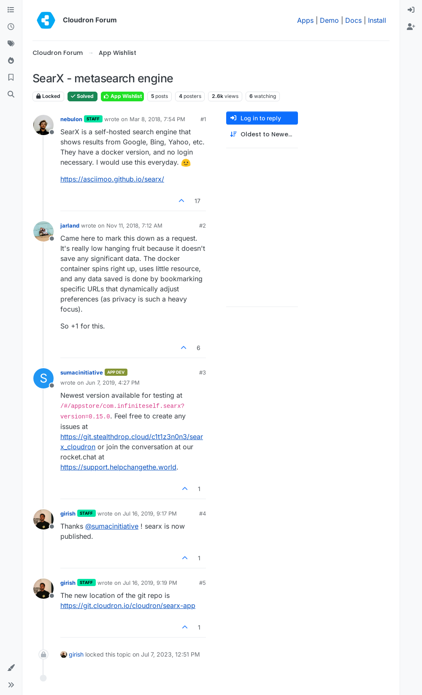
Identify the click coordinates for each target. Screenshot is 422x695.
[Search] (11, 94)
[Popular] (11, 61)
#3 (202, 372)
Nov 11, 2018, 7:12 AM (134, 225)
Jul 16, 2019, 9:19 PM (150, 582)
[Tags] (11, 44)
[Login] (411, 10)
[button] (11, 668)
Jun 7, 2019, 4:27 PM (113, 382)
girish (68, 513)
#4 (202, 513)
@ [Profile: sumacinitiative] (111, 526)
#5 (202, 582)
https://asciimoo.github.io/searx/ (112, 179)
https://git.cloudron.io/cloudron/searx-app (127, 605)
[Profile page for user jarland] (43, 231)
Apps (305, 20)
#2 (202, 225)
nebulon (71, 119)
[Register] (411, 27)
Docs (353, 20)
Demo (329, 20)
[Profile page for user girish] (43, 519)
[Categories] (11, 10)
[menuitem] (411, 10)
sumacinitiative (81, 372)
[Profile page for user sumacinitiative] (43, 378)
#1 (203, 119)
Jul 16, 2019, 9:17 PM (150, 513)
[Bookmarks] (11, 77)
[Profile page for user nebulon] (43, 125)
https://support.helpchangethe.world (118, 467)
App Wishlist (122, 96)
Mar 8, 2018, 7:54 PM (157, 119)
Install (377, 20)
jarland (69, 225)
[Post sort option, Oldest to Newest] (262, 134)
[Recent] (11, 27)
